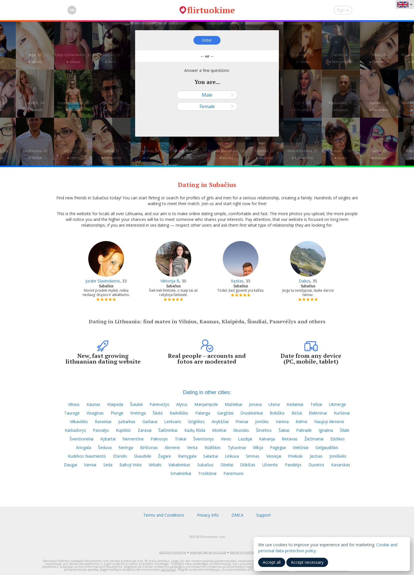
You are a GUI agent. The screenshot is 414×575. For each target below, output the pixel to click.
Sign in (343, 10)
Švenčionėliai (81, 439)
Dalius (304, 281)
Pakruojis (159, 439)
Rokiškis (277, 413)
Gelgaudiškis (326, 447)
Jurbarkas (126, 421)
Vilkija (258, 447)
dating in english (242, 552)
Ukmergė (337, 404)
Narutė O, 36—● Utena (341, 154)
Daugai (70, 464)
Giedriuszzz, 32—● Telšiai (35, 154)
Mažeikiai (233, 404)
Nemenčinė (133, 439)
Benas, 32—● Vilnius (111, 106)
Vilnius (74, 404)
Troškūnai (207, 473)
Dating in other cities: (207, 392)
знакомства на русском (208, 552)
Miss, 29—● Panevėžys (379, 58)
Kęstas (237, 281)
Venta (192, 447)
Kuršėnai (342, 413)
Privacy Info (208, 515)
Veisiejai (273, 456)
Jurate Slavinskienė (102, 281)
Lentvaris (172, 421)
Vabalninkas (179, 464)
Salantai (210, 456)
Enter (207, 40)
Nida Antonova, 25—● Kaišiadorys (303, 154)
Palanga (202, 413)
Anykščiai (220, 421)
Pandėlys (293, 464)
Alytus (181, 404)
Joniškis (262, 421)
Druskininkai (251, 413)
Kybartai (108, 439)
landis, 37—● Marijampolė (340, 58)
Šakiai (284, 430)
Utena (274, 404)
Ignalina (326, 430)
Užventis (270, 464)
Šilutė (158, 413)
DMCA (237, 515)
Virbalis (155, 464)
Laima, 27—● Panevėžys (111, 154)
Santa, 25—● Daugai (379, 154)
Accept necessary (307, 562)
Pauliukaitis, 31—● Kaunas (341, 106)
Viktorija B (169, 281)
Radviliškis (179, 413)
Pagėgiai (278, 447)
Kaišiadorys (75, 430)
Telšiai (316, 404)
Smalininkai (180, 473)
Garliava (149, 421)
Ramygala (187, 456)
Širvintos (264, 430)
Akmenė (172, 447)
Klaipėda (115, 404)
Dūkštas (247, 464)
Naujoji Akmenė (329, 421)
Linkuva (232, 456)
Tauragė (72, 413)
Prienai (241, 421)
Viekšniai (300, 447)
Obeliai (227, 464)
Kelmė (301, 421)
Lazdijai (245, 439)
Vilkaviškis (79, 421)
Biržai (297, 413)
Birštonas (149, 447)
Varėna (282, 421)
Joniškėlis (337, 456)
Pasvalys (101, 430)
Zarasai (145, 430)
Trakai (180, 439)
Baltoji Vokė (130, 464)
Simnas (252, 456)
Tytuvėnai (237, 447)
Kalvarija (267, 439)
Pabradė (304, 430)
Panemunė (233, 473)
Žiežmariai (313, 439)
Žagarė (164, 456)
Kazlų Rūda (194, 430)
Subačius (205, 464)
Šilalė (344, 430)
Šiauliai (136, 404)
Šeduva (105, 447)
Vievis (226, 439)
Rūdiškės (212, 447)
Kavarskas (340, 464)
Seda (107, 464)
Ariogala (83, 447)
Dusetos (316, 464)
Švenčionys (203, 439)
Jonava (255, 404)
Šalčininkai (167, 430)
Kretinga (138, 413)
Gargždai (225, 413)
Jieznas (316, 456)
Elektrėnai (318, 413)
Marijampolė (206, 404)
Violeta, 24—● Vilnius (111, 58)
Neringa (125, 447)
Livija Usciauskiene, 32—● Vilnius (73, 58)
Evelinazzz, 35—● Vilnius (303, 58)
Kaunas (93, 404)
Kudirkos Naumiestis (87, 456)
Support (263, 515)
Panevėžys (159, 404)
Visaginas (95, 413)
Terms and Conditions (163, 515)
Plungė (117, 413)
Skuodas (241, 430)
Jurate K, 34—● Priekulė (35, 106)
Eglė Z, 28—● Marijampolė (302, 106)
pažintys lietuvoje (172, 552)
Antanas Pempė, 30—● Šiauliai (73, 106)
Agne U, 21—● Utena (73, 154)
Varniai (90, 464)
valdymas (168, 569)
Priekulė (295, 456)
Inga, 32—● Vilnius (34, 58)
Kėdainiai (295, 404)
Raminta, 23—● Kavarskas (379, 106)
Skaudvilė (142, 456)
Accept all (272, 562)
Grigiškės (196, 421)
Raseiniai (103, 421)
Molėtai (219, 430)
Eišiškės (337, 439)
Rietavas (290, 439)
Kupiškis (123, 430)
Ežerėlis (120, 456)
